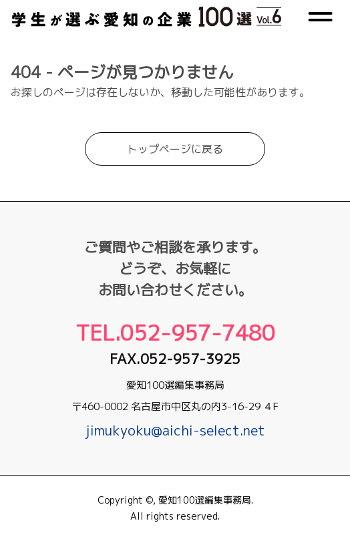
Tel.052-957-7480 (175, 332)
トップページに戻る (175, 157)
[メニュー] (320, 21)
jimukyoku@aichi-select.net (175, 430)
